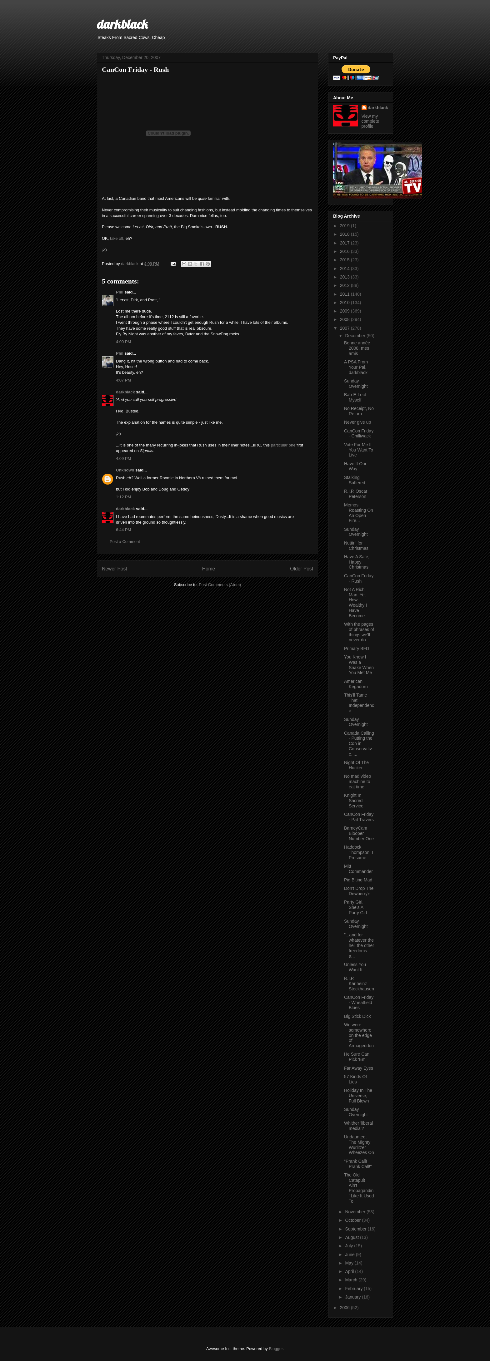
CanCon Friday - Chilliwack (358, 433)
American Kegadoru (356, 684)
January (353, 1296)
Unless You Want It (355, 967)
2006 (345, 1307)
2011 (345, 294)
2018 (345, 234)
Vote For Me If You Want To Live (358, 450)
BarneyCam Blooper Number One (359, 833)
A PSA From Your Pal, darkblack (356, 367)
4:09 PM (123, 458)
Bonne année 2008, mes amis (357, 348)
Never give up (357, 422)
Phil (119, 292)
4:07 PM (123, 380)
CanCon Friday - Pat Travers (359, 817)
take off (116, 238)
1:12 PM (123, 497)
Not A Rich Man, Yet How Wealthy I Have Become (355, 602)
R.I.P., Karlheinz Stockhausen (359, 983)
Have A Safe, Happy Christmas (356, 562)
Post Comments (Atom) (220, 584)
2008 (345, 319)
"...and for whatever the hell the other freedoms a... (359, 945)
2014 (345, 268)
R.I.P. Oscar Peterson (355, 494)
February (354, 1288)
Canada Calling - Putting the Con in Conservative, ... (359, 744)
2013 (345, 276)
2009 (345, 310)
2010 (345, 302)
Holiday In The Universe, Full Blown (358, 1095)
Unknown (125, 470)
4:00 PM (123, 341)
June (350, 1254)
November (355, 1211)
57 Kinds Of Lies (355, 1079)
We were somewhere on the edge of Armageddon (359, 1035)
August (352, 1237)
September (356, 1228)
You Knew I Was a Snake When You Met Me (359, 664)
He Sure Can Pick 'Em (356, 1057)
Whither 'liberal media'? (358, 1126)
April (350, 1271)
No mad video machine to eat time (357, 781)
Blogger (275, 1348)
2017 (345, 242)
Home (208, 568)
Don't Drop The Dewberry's (358, 891)
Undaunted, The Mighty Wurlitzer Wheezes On (359, 1144)
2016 (345, 251)
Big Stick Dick (357, 1016)
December (355, 335)
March (351, 1279)
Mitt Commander (358, 869)
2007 (345, 328)
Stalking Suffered (354, 480)
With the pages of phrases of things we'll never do (359, 632)
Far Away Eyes (358, 1068)
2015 (345, 259)
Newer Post (114, 568)
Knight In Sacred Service (353, 800)
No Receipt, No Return (359, 411)
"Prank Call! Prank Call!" (358, 1164)
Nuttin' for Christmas (356, 545)
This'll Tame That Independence (359, 703)
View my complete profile (370, 121)
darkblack (122, 24)
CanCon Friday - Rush (358, 578)
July (349, 1245)
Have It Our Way (355, 466)
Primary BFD (356, 648)
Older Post (301, 568)
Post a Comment (125, 541)
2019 (345, 225)
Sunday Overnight (356, 383)
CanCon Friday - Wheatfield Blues (358, 1002)
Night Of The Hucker (356, 765)
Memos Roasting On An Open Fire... (358, 512)
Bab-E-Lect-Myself (356, 397)
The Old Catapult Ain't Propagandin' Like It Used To (359, 1188)
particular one (283, 445)
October (353, 1220)
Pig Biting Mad (358, 879)
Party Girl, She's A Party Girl (355, 907)
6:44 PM (123, 529)
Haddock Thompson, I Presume (358, 852)
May (349, 1262)
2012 (345, 285)
